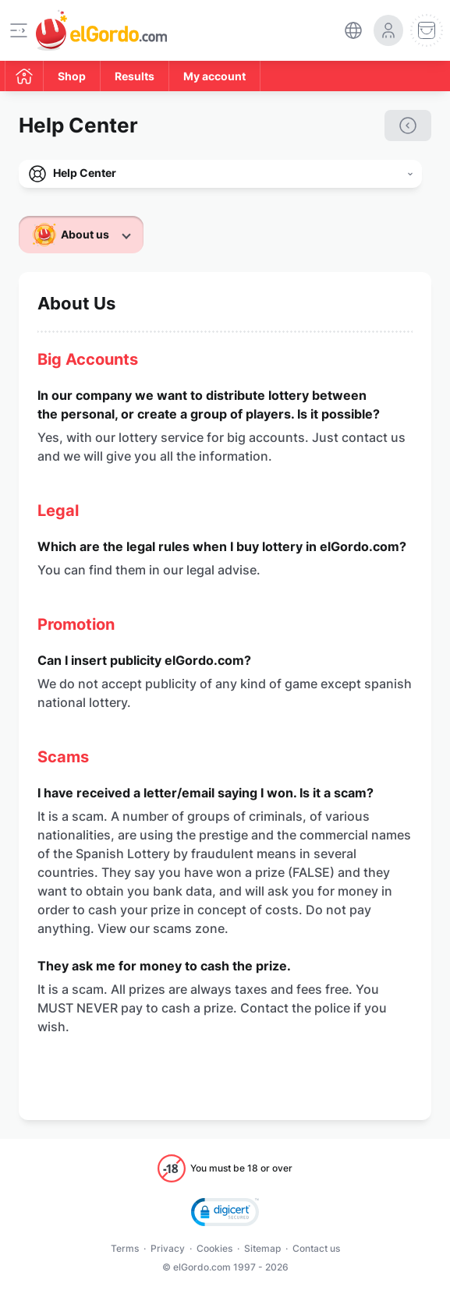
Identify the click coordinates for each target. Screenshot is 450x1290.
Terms (125, 1248)
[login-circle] (388, 30)
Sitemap (262, 1248)
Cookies (214, 1248)
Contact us (316, 1248)
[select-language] (353, 30)
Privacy (168, 1248)
